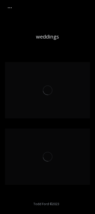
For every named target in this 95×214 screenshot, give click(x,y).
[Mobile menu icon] (10, 7)
